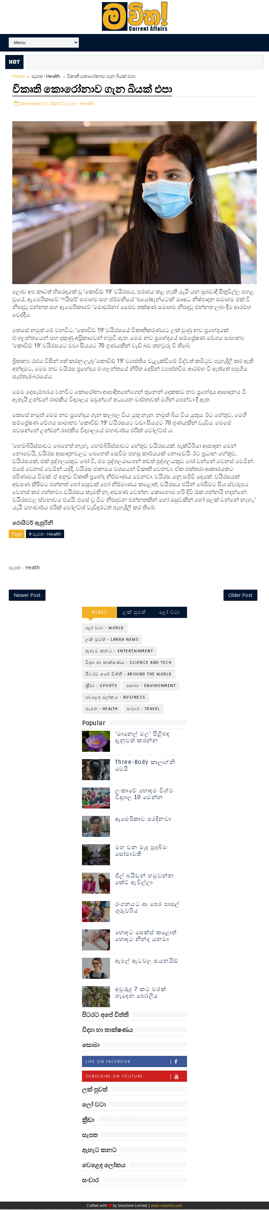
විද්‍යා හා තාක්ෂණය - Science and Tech (128, 663)
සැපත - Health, (80, 102)
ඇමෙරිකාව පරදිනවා (143, 819)
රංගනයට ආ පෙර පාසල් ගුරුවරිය (147, 908)
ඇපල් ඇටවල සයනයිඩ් (147, 961)
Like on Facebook (136, 1062)
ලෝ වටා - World (104, 628)
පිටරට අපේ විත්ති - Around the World (128, 674)
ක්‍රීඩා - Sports (101, 686)
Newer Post (27, 595)
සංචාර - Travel (143, 709)
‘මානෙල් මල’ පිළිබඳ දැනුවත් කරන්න (142, 737)
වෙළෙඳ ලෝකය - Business (115, 697)
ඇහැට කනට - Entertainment (119, 651)
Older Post (240, 595)
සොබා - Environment (151, 686)
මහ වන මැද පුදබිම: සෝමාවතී (142, 851)
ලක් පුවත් (134, 613)
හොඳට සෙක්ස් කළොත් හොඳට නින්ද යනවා (146, 936)
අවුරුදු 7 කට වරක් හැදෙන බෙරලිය (140, 993)
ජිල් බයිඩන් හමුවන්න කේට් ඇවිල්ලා (144, 879)
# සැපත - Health (45, 533)
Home (18, 76)
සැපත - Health (46, 76)
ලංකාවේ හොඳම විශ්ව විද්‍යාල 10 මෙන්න (144, 794)
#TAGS (100, 613)
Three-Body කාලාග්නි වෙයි (145, 766)
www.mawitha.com (166, 1206)
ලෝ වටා (169, 613)
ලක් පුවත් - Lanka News (112, 639)
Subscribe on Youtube (136, 1077)
